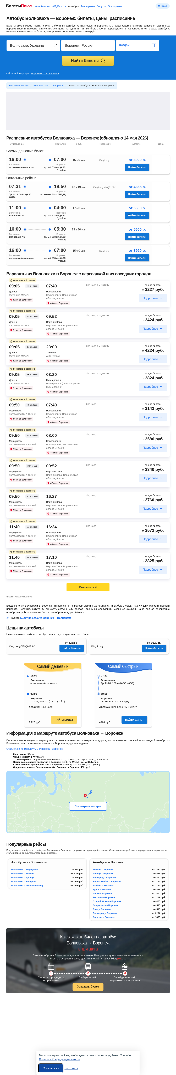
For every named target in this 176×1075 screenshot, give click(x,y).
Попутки (101, 6)
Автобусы (74, 6)
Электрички (115, 6)
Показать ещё (88, 587)
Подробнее (150, 298)
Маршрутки (88, 6)
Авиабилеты (42, 6)
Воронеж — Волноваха (45, 73)
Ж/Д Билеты (59, 6)
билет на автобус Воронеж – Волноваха (45, 617)
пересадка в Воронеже (22, 280)
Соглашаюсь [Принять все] (51, 1068)
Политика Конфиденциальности (59, 1059)
